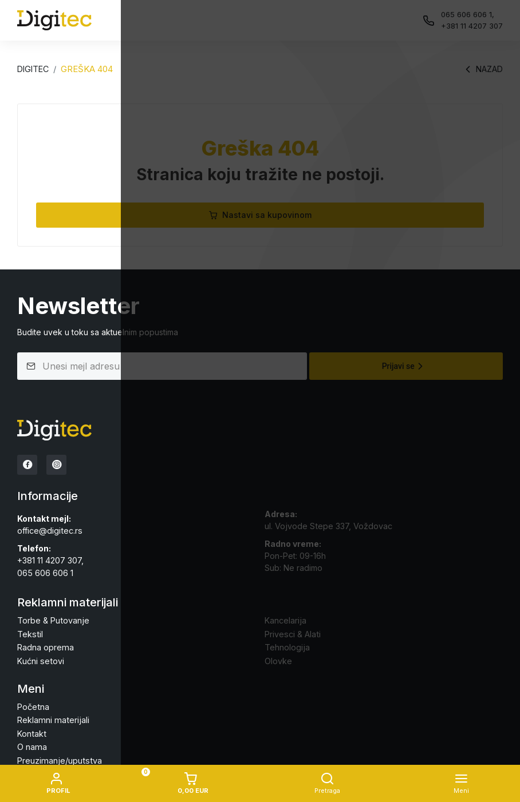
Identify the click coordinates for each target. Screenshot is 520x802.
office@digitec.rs (49, 529)
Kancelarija (285, 618)
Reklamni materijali (51, 716)
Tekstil (29, 631)
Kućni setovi (40, 657)
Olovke (278, 657)
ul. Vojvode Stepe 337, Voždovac (328, 524)
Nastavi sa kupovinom (260, 215)
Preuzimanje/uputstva (58, 755)
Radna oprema (45, 644)
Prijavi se (404, 366)
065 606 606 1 (45, 570)
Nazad (482, 69)
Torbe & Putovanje (52, 618)
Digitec (32, 69)
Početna (33, 703)
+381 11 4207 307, (50, 558)
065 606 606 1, (467, 14)
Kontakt (31, 729)
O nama (31, 742)
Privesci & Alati (292, 631)
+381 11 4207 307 (472, 25)
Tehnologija (287, 644)
